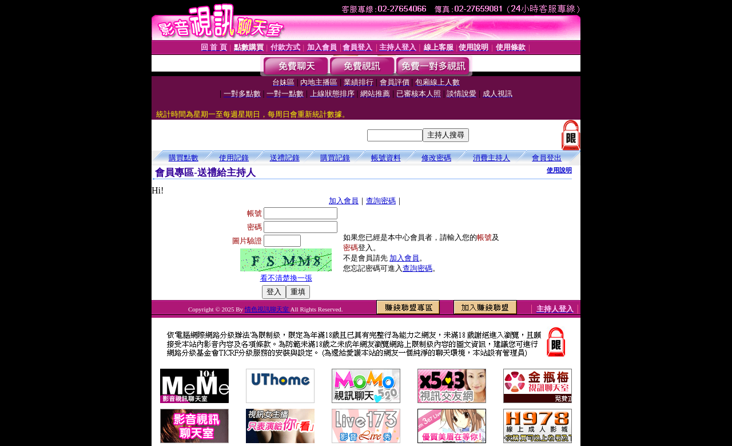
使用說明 (559, 170)
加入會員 (344, 200)
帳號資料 (386, 157)
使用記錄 (234, 157)
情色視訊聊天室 (268, 309)
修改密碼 (436, 157)
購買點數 (183, 157)
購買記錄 (335, 157)
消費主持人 (491, 157)
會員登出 (547, 157)
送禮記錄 (285, 157)
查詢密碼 (381, 200)
